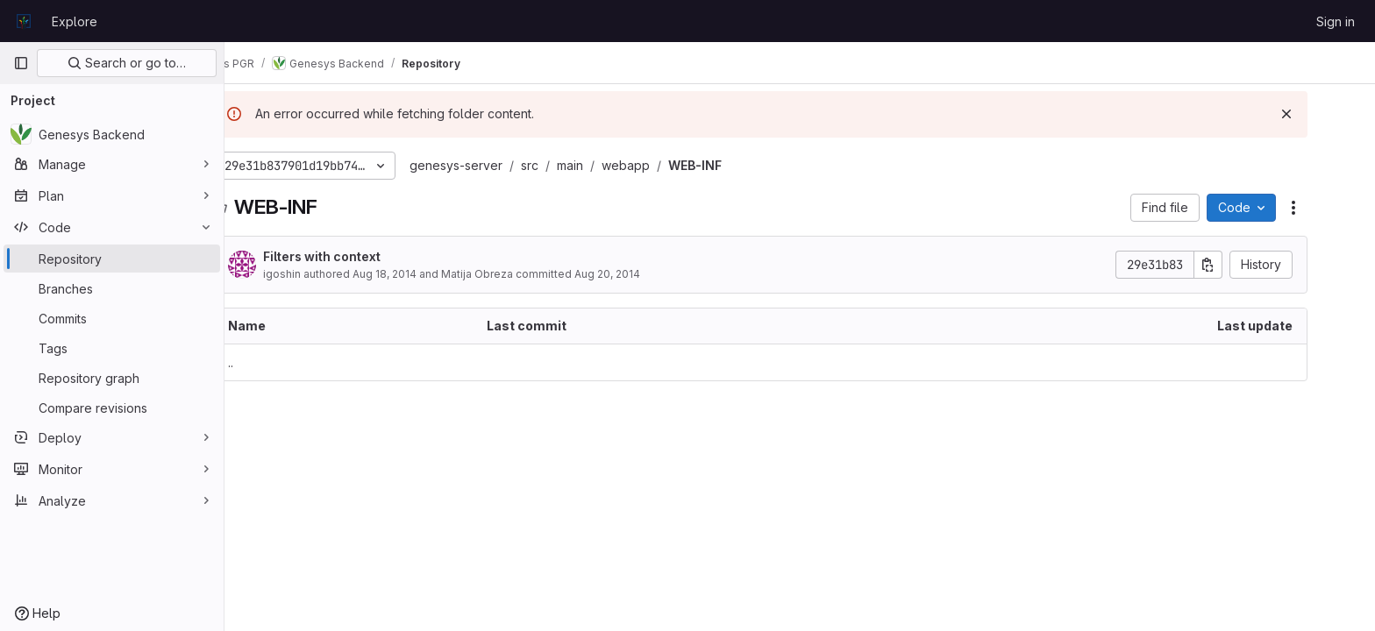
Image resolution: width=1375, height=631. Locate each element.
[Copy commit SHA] (1248, 265)
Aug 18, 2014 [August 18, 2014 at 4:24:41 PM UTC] (424, 273)
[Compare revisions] (112, 407)
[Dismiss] (1325, 113)
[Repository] (112, 259)
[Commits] (112, 318)
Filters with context (361, 256)
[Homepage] (24, 21)
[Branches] (112, 288)
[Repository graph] (112, 378)
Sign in (1335, 21)
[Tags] (112, 348)
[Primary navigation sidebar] (21, 63)
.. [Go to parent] (270, 362)
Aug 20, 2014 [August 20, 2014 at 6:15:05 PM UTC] (647, 273)
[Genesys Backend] (112, 134)
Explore (74, 21)
